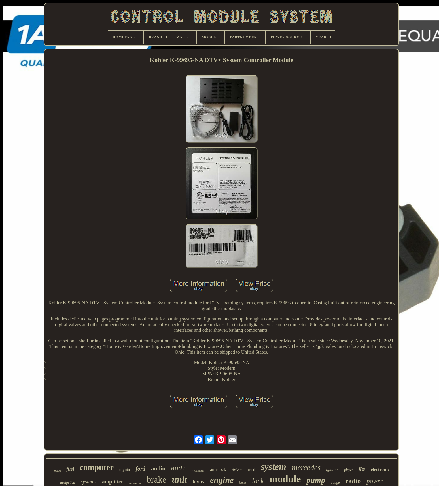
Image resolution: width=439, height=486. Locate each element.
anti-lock (218, 469)
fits (362, 469)
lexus (198, 482)
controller (135, 483)
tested (57, 470)
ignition (332, 470)
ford (140, 469)
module (285, 479)
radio (353, 481)
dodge (335, 482)
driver (237, 469)
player (348, 470)
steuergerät (198, 470)
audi (178, 468)
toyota (124, 469)
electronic (380, 469)
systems (88, 482)
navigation (67, 483)
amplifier (112, 482)
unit (179, 479)
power (374, 481)
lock (258, 481)
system (273, 467)
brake (156, 480)
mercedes (306, 467)
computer (97, 467)
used (251, 470)
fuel (70, 469)
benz (242, 482)
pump (315, 480)
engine (222, 480)
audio (158, 468)
